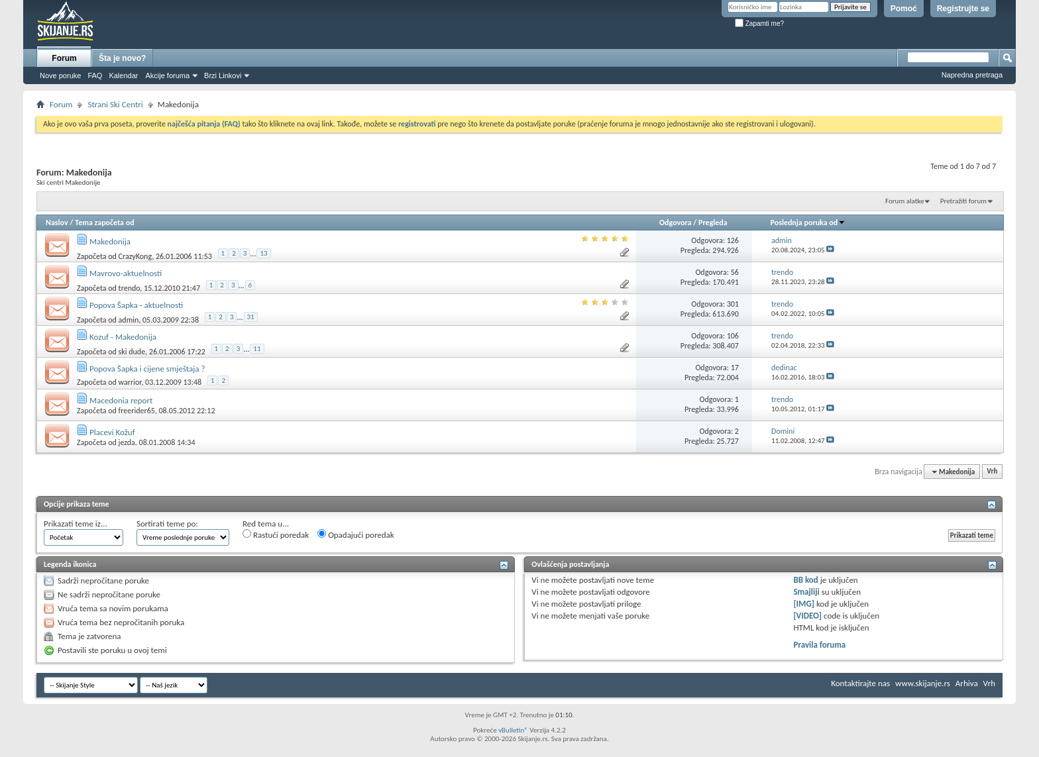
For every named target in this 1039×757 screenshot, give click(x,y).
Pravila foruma (819, 645)
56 (735, 272)
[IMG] (803, 604)
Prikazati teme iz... (75, 524)
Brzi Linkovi (222, 75)
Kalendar (123, 75)
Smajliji (806, 592)
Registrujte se (963, 8)
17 (735, 367)
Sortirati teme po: (167, 524)
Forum (64, 58)
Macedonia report (120, 400)
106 (733, 335)
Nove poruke (60, 75)
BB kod (805, 580)
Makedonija (110, 241)
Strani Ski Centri (114, 104)
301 (733, 304)
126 (733, 240)
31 (250, 317)
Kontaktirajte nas (860, 683)
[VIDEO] (807, 616)
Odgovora (675, 222)
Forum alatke (904, 201)
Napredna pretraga (972, 75)
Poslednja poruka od (808, 222)
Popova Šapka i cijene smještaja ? (147, 369)
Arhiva (967, 683)
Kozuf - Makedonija (122, 337)
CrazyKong (135, 255)
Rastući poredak (276, 534)
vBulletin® (513, 730)
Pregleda (713, 222)
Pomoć (904, 8)
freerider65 (137, 410)
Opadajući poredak (355, 534)
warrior (130, 382)
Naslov (57, 222)
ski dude (132, 351)
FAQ (94, 75)
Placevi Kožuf (112, 432)
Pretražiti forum (963, 201)
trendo (129, 287)
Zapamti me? (759, 23)
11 (256, 348)
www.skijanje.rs (922, 683)
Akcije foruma (167, 75)
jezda (127, 442)
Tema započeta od (104, 222)
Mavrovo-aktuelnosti (125, 273)
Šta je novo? (122, 58)
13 (263, 253)
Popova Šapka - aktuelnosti (136, 305)
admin (129, 319)
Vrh (992, 472)
